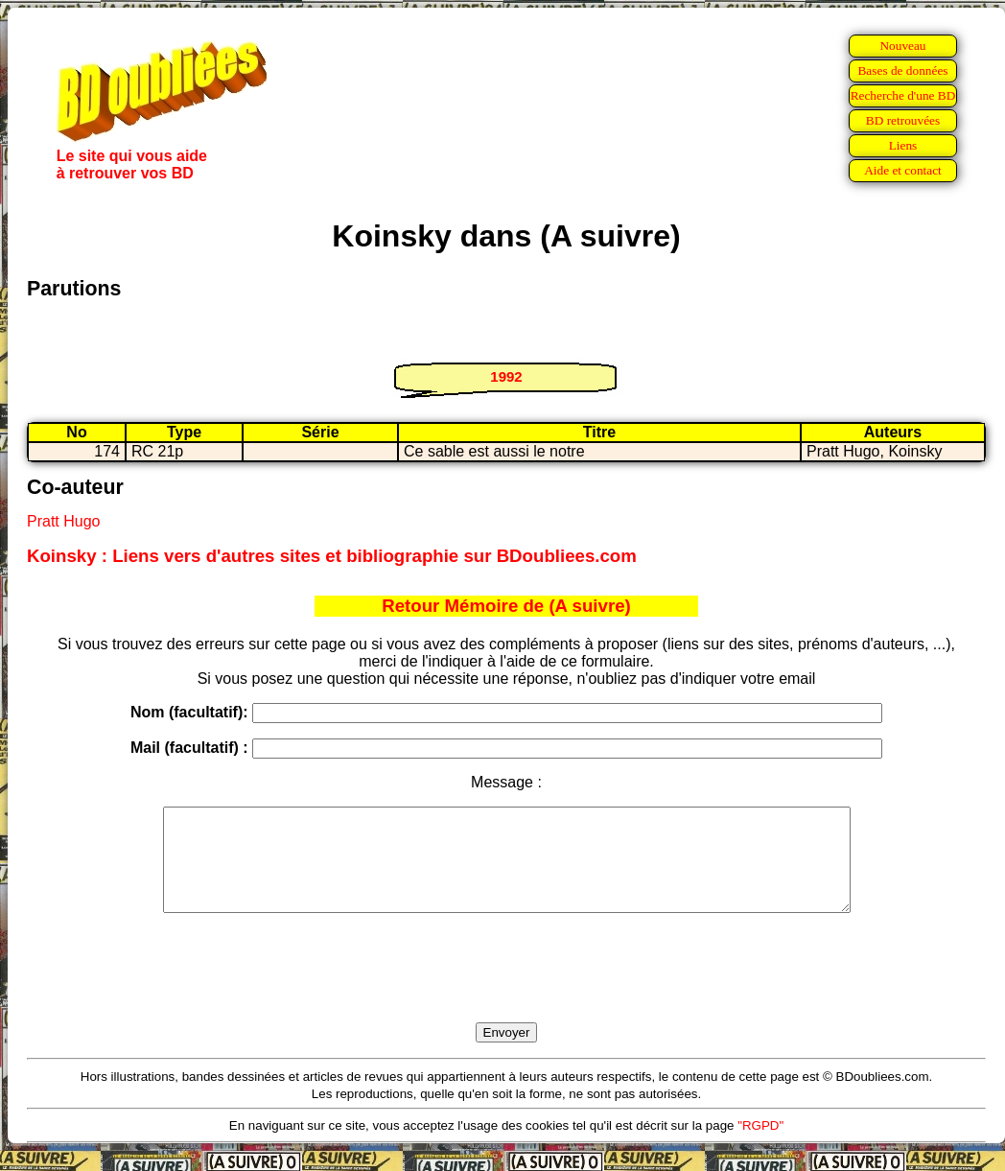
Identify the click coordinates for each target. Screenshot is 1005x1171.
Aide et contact (903, 170)
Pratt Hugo (63, 521)
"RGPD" (760, 1145)
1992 (506, 376)
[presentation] (506, 989)
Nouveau (902, 45)
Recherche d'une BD (903, 95)
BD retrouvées (903, 120)
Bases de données (902, 70)
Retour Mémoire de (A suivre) (506, 606)
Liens (903, 145)
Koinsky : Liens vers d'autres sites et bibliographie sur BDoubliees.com (332, 556)
